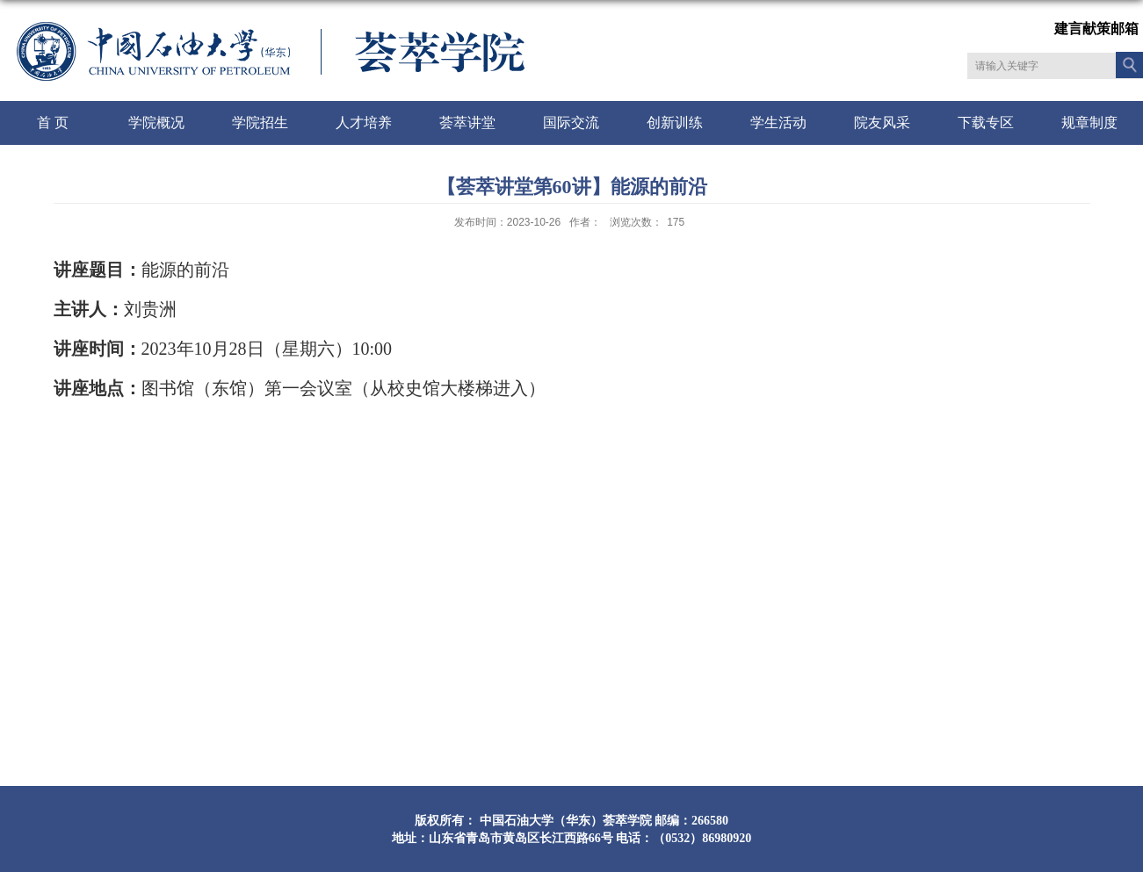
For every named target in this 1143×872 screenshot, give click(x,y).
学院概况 (156, 122)
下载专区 (986, 122)
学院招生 (260, 122)
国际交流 (571, 122)
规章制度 (1089, 122)
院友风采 (882, 122)
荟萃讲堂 (467, 122)
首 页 (53, 122)
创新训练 (675, 122)
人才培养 (364, 122)
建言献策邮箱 (1096, 28)
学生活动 (778, 122)
